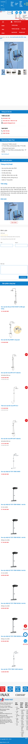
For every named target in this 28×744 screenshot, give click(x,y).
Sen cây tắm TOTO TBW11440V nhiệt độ (12, 669)
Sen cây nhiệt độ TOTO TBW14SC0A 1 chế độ (13, 537)
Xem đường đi (5, 154)
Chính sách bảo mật (22, 734)
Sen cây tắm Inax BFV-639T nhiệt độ (11, 438)
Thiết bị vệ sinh (17, 21)
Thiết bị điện (15, 25)
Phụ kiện (24, 28)
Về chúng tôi (17, 708)
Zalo (2, 5)
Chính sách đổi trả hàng (22, 728)
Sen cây (7, 37)
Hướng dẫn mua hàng (22, 711)
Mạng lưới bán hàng (12, 4)
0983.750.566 (25, 644)
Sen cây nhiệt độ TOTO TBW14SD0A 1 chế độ (13, 504)
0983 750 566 (6, 131)
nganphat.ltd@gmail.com (9, 123)
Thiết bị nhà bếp (15, 28)
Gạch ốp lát (14, 32)
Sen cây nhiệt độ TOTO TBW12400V (10, 471)
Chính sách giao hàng (22, 717)
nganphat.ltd (25, 629)
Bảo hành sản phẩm (22, 722)
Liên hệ (17, 712)
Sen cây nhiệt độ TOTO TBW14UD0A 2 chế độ (13, 570)
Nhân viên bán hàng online (21, 4)
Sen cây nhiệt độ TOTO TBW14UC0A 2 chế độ (13, 603)
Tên (2, 242)
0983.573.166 (13, 120)
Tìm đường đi (17, 715)
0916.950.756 (6, 120)
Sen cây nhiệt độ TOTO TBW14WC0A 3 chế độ (13, 636)
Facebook (3, 1)
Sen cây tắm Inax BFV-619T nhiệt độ (11, 372)
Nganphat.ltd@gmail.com (6, 713)
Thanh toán (16, 4)
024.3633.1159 (6, 118)
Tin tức (17, 724)
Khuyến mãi (22, 32)
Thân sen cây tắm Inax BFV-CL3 (9, 405)
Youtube (3, 9)
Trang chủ (11, 22)
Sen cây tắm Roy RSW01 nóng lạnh (10, 340)
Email (16, 242)
